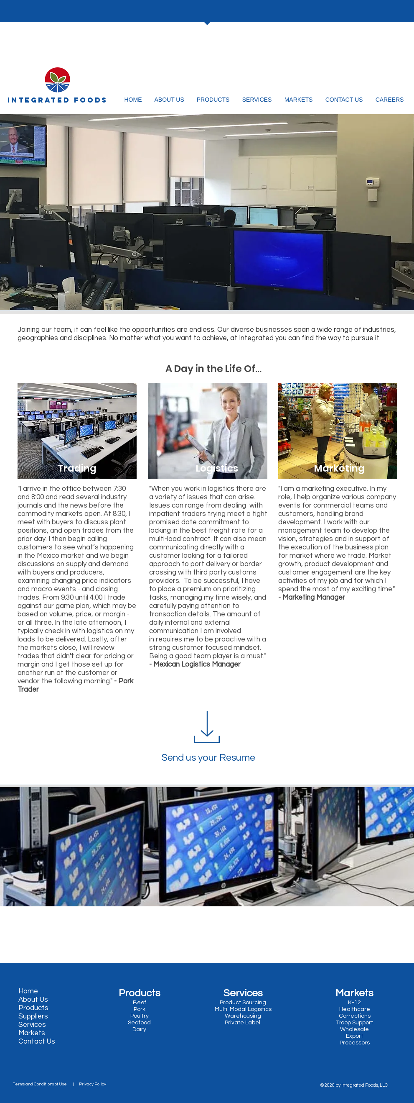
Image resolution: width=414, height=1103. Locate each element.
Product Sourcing (243, 1003)
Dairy (138, 1029)
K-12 (354, 1003)
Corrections (355, 1016)
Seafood (140, 1023)
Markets (31, 1033)
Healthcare (354, 1009)
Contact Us (36, 1041)
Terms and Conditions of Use (41, 1084)
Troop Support (354, 1023)
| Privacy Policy (88, 1084)
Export (354, 1036)
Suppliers (33, 1016)
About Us (33, 999)
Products (33, 1008)
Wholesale (354, 1029)
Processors (355, 1043)
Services (32, 1025)
